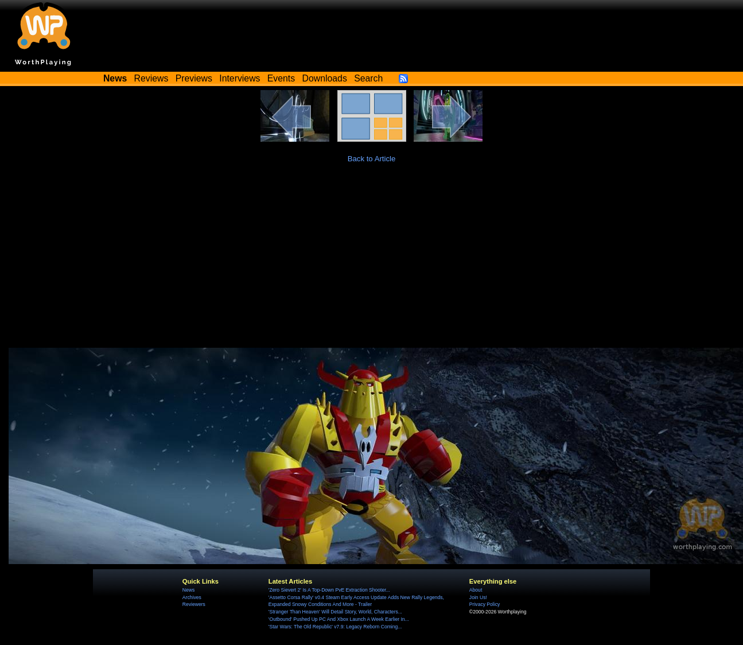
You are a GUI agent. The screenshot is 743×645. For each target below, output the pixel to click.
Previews (194, 78)
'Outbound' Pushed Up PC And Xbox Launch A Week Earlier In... (339, 619)
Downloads (324, 78)
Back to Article (372, 158)
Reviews (151, 78)
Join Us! (478, 597)
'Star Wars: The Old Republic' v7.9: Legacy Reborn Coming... (335, 627)
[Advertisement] (371, 261)
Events (281, 78)
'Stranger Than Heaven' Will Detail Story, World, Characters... (335, 612)
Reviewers (193, 604)
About (475, 590)
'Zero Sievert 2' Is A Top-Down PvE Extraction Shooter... (329, 590)
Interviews (239, 78)
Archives (191, 597)
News (188, 590)
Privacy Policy (484, 604)
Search (368, 78)
